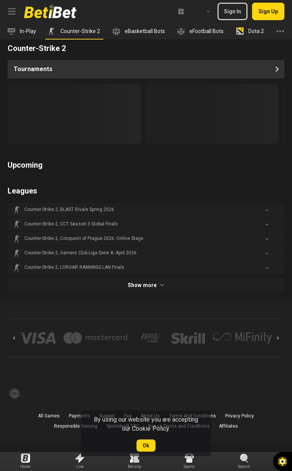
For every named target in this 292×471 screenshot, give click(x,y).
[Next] (277, 338)
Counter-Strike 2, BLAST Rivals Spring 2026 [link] (69, 209)
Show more (146, 285)
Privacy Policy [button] (239, 416)
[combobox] (202, 11)
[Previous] (14, 338)
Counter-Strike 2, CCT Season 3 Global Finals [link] (71, 224)
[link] (50, 11)
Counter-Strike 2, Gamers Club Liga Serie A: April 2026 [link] (80, 252)
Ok (146, 445)
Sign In (232, 11)
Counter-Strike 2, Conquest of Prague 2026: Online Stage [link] (83, 238)
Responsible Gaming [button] (75, 426)
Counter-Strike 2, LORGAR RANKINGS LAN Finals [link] (74, 267)
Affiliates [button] (228, 426)
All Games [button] (49, 416)
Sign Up (268, 11)
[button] (146, 210)
